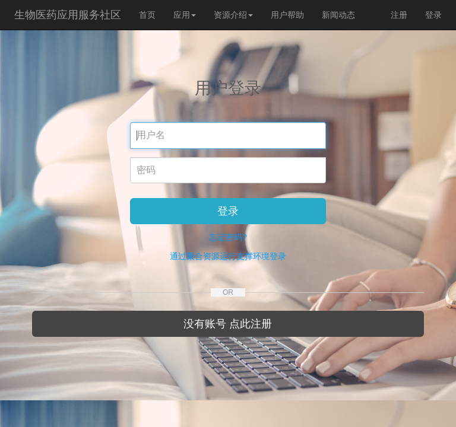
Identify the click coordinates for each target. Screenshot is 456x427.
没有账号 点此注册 (227, 324)
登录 (433, 15)
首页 (147, 15)
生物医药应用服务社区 (67, 15)
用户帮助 (287, 15)
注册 (399, 15)
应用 (184, 15)
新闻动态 (338, 15)
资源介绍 (233, 15)
